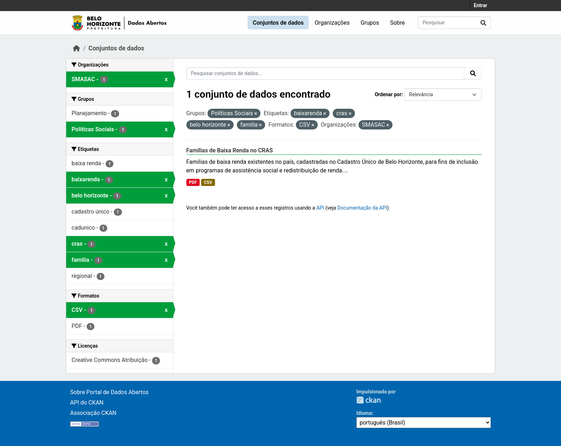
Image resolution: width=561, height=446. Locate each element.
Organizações (332, 22)
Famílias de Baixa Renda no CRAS (229, 150)
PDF (193, 182)
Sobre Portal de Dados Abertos (109, 392)
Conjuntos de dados (278, 22)
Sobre (397, 22)
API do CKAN (86, 402)
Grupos (370, 22)
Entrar (480, 5)
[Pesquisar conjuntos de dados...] (454, 22)
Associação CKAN (93, 413)
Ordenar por (388, 94)
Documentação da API (362, 208)
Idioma (364, 413)
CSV (208, 182)
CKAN (368, 400)
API (320, 208)
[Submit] (483, 22)
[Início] (76, 48)
